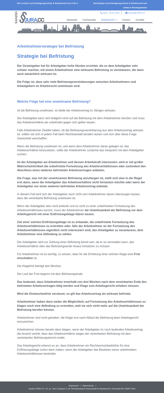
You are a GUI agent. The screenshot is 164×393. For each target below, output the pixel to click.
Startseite (72, 19)
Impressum (74, 386)
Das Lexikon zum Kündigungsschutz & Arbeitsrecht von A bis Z (47, 3)
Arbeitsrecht (109, 19)
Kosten (126, 19)
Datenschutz (88, 386)
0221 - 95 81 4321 (111, 13)
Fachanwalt (89, 19)
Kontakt (140, 19)
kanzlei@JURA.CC (136, 13)
